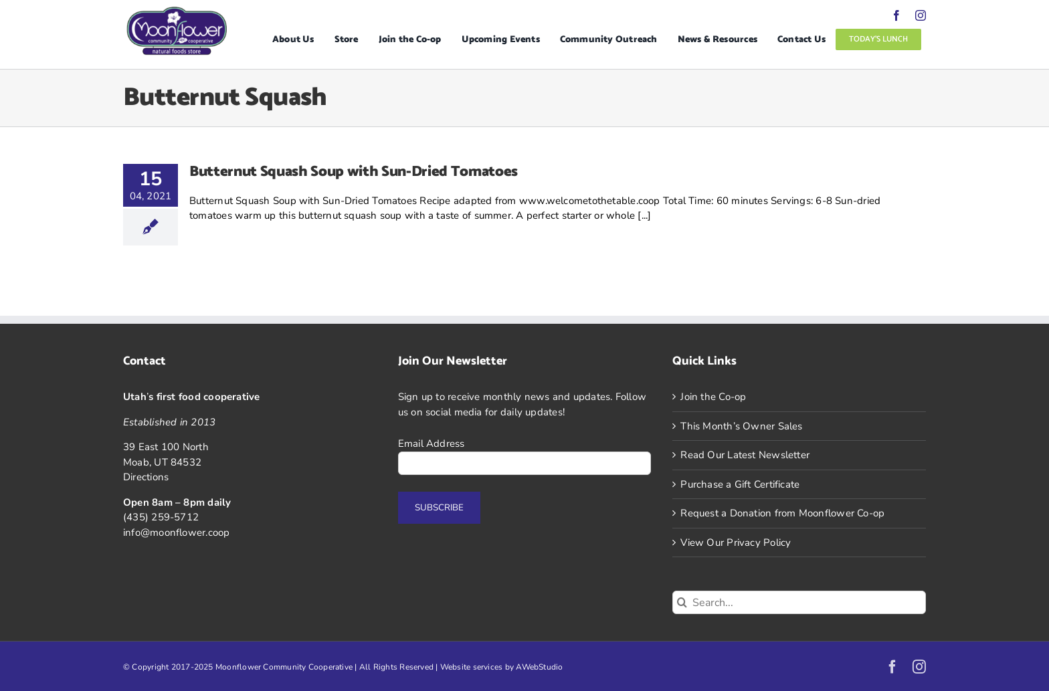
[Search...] (799, 602)
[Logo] (176, 11)
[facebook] (896, 15)
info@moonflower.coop (176, 532)
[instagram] (920, 15)
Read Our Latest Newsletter (744, 455)
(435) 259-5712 (161, 517)
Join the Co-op (713, 396)
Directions (146, 477)
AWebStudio (539, 667)
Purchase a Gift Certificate (739, 484)
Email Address (431, 443)
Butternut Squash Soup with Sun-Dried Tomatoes (353, 172)
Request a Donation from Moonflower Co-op (782, 513)
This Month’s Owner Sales (741, 426)
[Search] (682, 602)
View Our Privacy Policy (735, 542)
